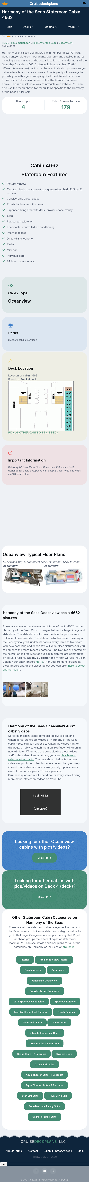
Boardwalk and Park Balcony (30, 1012)
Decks (27, 27)
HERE (39, 661)
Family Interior (33, 970)
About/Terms (13, 1151)
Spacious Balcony (65, 1001)
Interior (25, 959)
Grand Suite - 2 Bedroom (31, 1054)
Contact (33, 1151)
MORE (71, 27)
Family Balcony (66, 1012)
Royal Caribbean (20, 42)
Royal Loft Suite (58, 1095)
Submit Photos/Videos (58, 1151)
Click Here (44, 857)
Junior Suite (59, 1022)
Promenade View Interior (54, 959)
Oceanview (65, 42)
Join (81, 1151)
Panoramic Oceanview (44, 980)
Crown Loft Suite (44, 1064)
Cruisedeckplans (43, 3)
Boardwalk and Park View (44, 991)
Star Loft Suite (30, 1095)
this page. (69, 947)
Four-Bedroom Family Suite (44, 1106)
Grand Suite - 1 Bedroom (44, 1043)
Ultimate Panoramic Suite (44, 1033)
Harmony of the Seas (44, 42)
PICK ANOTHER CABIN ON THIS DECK (33, 432)
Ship (9, 27)
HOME (5, 42)
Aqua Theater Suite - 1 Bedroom (44, 1074)
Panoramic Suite (32, 1022)
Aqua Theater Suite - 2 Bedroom (44, 1085)
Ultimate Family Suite (44, 1116)
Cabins (49, 27)
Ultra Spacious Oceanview (28, 1001)
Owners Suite (64, 1054)
